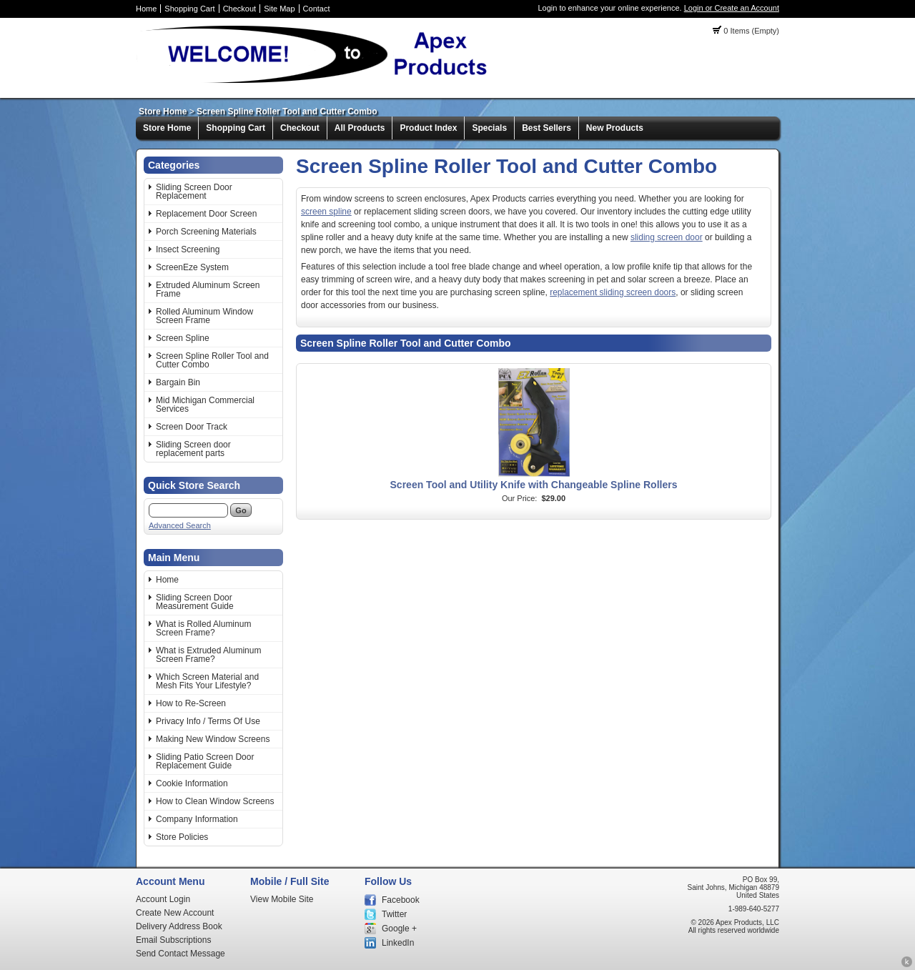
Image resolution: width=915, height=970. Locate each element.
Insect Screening (187, 249)
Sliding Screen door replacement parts (193, 449)
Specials (489, 128)
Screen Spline (182, 338)
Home (146, 8)
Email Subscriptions (173, 940)
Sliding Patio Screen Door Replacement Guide (205, 761)
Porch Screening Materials (206, 232)
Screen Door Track (191, 427)
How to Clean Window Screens (215, 801)
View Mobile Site (282, 899)
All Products (360, 128)
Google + (399, 929)
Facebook (401, 900)
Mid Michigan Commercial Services (205, 404)
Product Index (428, 128)
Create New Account (175, 913)
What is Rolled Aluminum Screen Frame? (203, 628)
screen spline (326, 212)
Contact (316, 8)
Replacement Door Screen (206, 214)
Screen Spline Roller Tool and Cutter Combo (287, 112)
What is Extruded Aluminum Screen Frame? (208, 654)
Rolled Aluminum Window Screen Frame (204, 316)
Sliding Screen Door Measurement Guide (195, 602)
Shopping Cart (189, 8)
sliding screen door (666, 237)
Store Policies (182, 837)
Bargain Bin (178, 382)
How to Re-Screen (191, 703)
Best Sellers (546, 128)
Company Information (197, 819)
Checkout (239, 8)
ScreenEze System (192, 267)
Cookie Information (192, 783)
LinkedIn (398, 943)
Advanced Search (180, 525)
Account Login (163, 899)
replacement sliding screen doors (613, 292)
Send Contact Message (180, 954)
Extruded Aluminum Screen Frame (207, 289)
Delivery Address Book (179, 926)
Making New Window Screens (212, 739)
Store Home (163, 112)
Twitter (394, 914)
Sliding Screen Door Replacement (194, 191)
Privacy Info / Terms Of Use (208, 721)
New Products (614, 128)
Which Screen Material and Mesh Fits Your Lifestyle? (207, 681)
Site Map (279, 8)
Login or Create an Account (731, 8)
